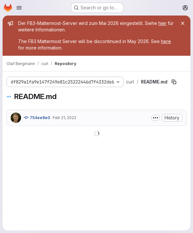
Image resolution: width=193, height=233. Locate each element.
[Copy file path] (174, 82)
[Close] (183, 23)
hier (162, 23)
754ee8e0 (37, 117)
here (166, 41)
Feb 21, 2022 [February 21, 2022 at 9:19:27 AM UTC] (64, 117)
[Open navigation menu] (19, 8)
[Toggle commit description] (155, 118)
